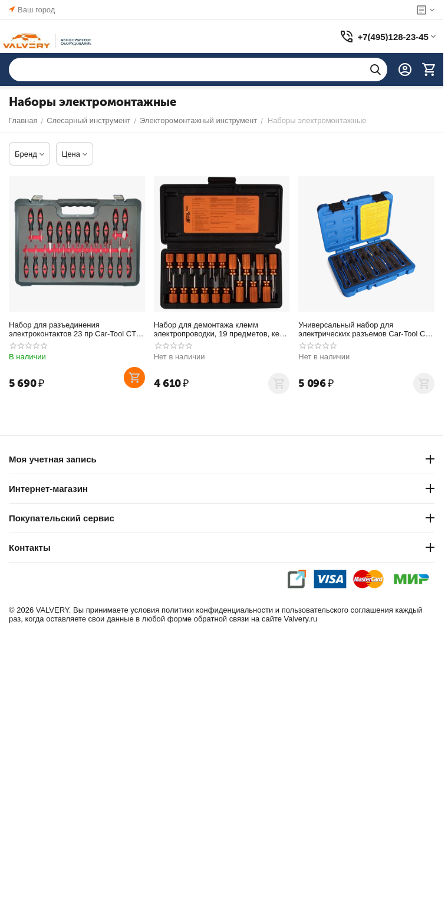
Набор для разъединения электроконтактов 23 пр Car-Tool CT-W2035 (74, 329)
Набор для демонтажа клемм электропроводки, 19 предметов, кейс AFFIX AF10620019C (221, 329)
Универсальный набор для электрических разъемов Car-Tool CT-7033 (365, 329)
